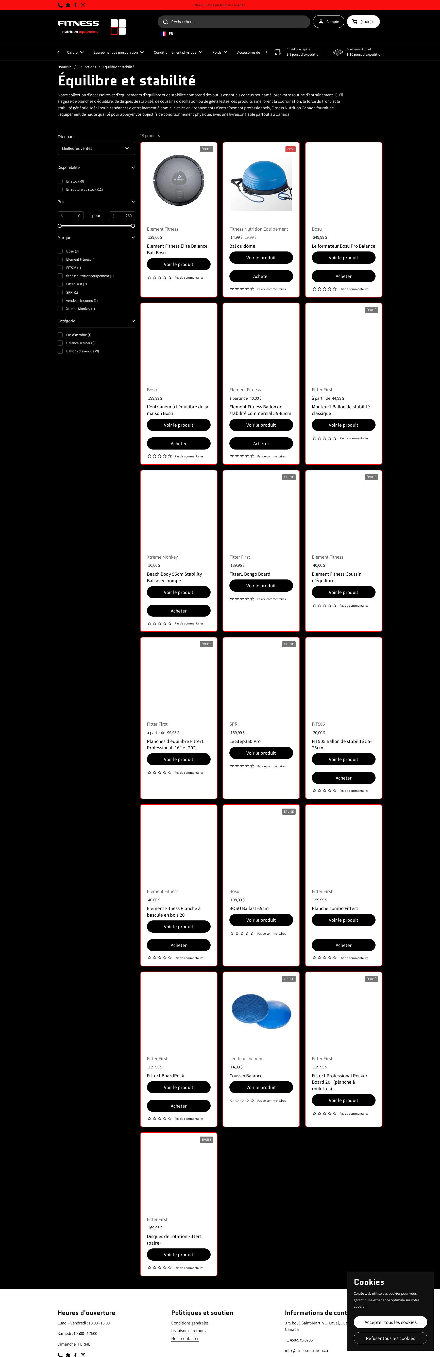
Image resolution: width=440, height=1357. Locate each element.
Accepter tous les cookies (391, 1322)
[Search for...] (234, 22)
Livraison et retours (188, 1330)
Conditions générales (190, 1323)
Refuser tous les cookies (390, 1338)
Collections (87, 66)
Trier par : (66, 137)
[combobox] (261, 33)
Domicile (65, 66)
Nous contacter (185, 1338)
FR (167, 34)
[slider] (60, 226)
